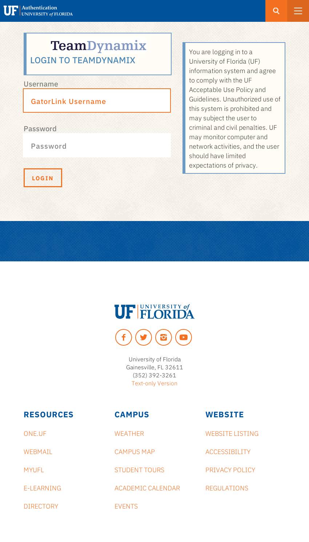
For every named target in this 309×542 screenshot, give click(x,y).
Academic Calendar (147, 487)
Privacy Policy (230, 469)
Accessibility (227, 451)
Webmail (38, 451)
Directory (41, 505)
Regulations (226, 487)
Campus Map (135, 451)
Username (41, 83)
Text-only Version (154, 383)
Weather (129, 433)
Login (43, 178)
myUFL (34, 469)
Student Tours (139, 469)
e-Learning (42, 487)
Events (126, 505)
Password (40, 128)
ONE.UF (35, 433)
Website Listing (231, 433)
